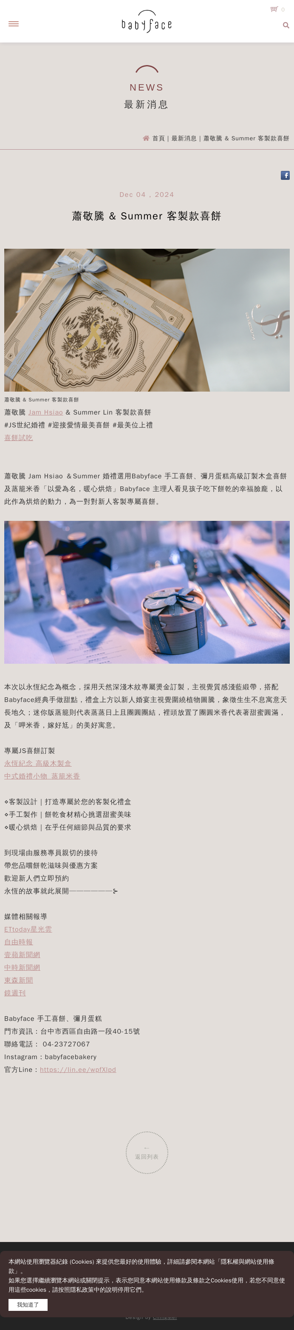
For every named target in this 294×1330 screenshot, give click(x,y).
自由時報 (18, 942)
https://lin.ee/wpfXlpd (78, 1070)
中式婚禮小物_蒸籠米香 (42, 776)
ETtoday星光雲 (28, 929)
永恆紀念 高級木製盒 (38, 763)
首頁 (159, 138)
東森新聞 (18, 980)
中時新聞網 (22, 967)
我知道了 (28, 1305)
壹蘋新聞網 (22, 955)
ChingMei (165, 1317)
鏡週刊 (15, 993)
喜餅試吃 (18, 438)
